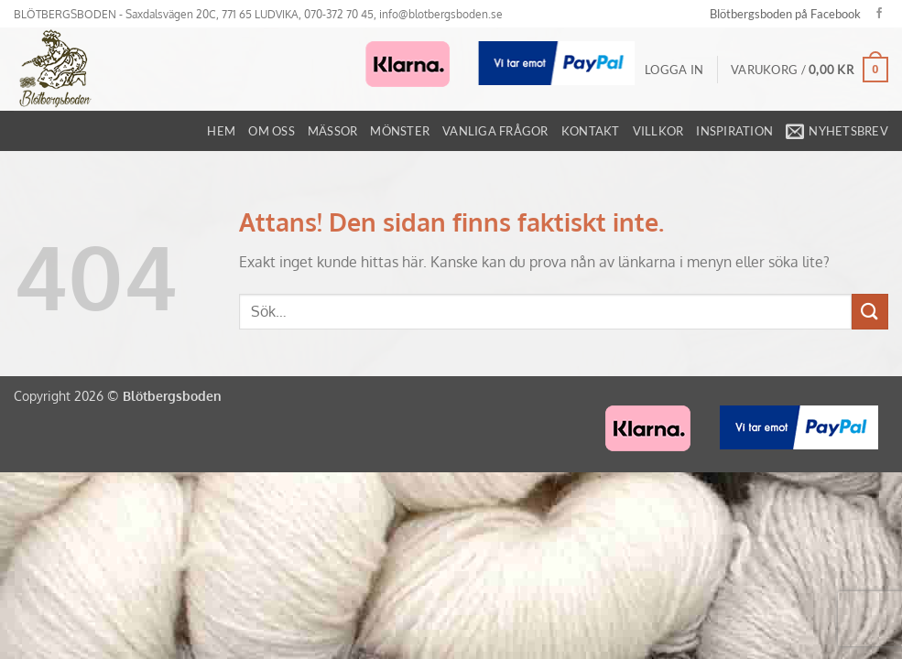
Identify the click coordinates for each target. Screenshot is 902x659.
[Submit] (870, 312)
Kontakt (590, 131)
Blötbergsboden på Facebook (785, 13)
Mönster (399, 131)
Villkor (658, 131)
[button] (674, 69)
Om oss (271, 131)
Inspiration (734, 131)
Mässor (333, 131)
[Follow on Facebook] (879, 13)
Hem (221, 131)
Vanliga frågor (495, 131)
